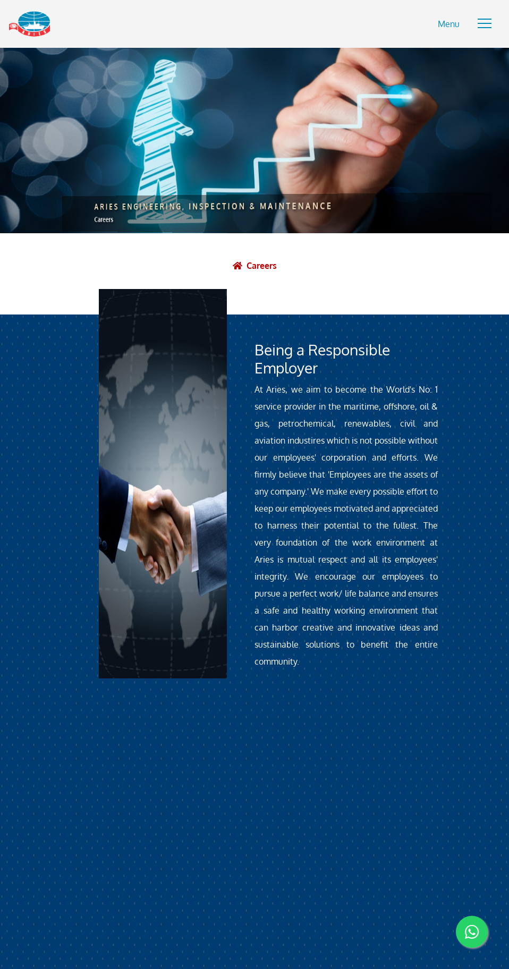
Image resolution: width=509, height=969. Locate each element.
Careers (262, 265)
